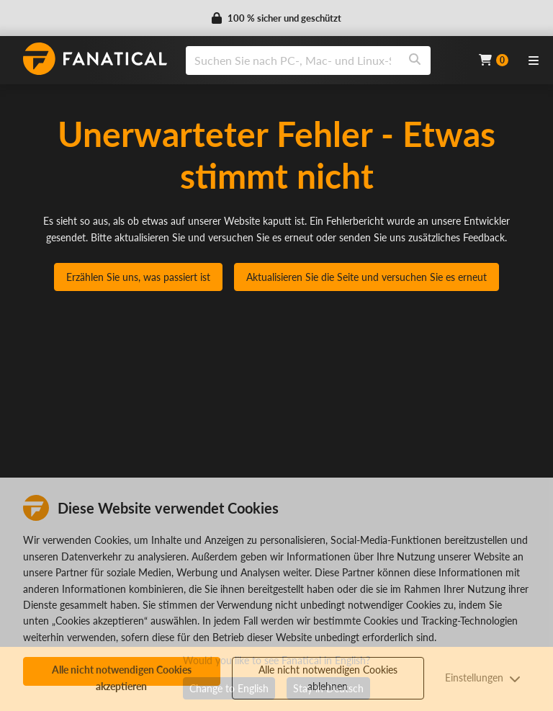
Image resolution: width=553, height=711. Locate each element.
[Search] (415, 60)
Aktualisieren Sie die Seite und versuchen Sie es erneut (366, 277)
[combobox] (323, 60)
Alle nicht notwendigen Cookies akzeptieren (122, 674)
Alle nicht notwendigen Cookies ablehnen (327, 677)
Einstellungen (483, 677)
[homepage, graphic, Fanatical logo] (95, 58)
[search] (293, 60)
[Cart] (493, 60)
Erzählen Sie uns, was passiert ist (138, 277)
